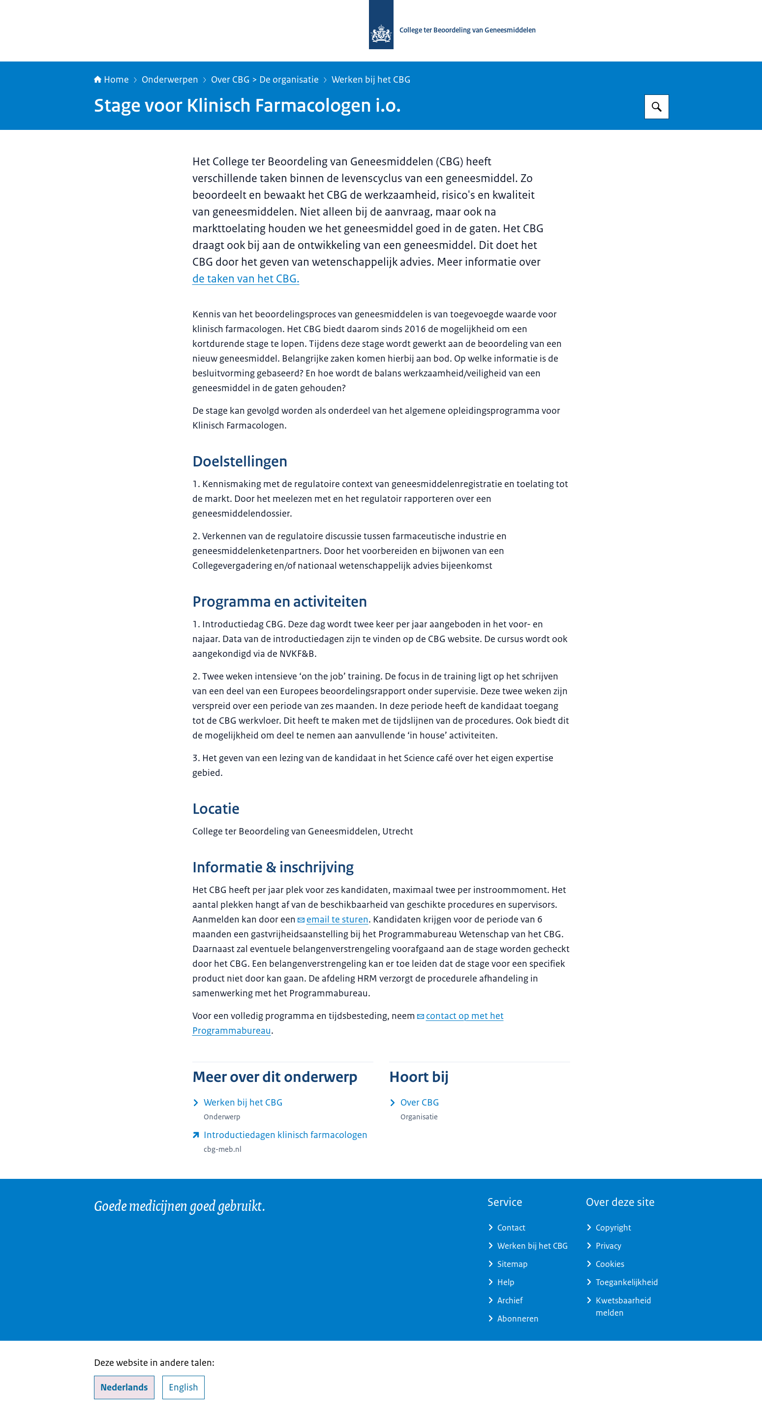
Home (111, 80)
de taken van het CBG (244, 279)
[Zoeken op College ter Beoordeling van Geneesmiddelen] (657, 107)
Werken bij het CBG (371, 80)
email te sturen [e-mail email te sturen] (333, 919)
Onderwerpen (170, 80)
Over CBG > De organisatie (265, 80)
